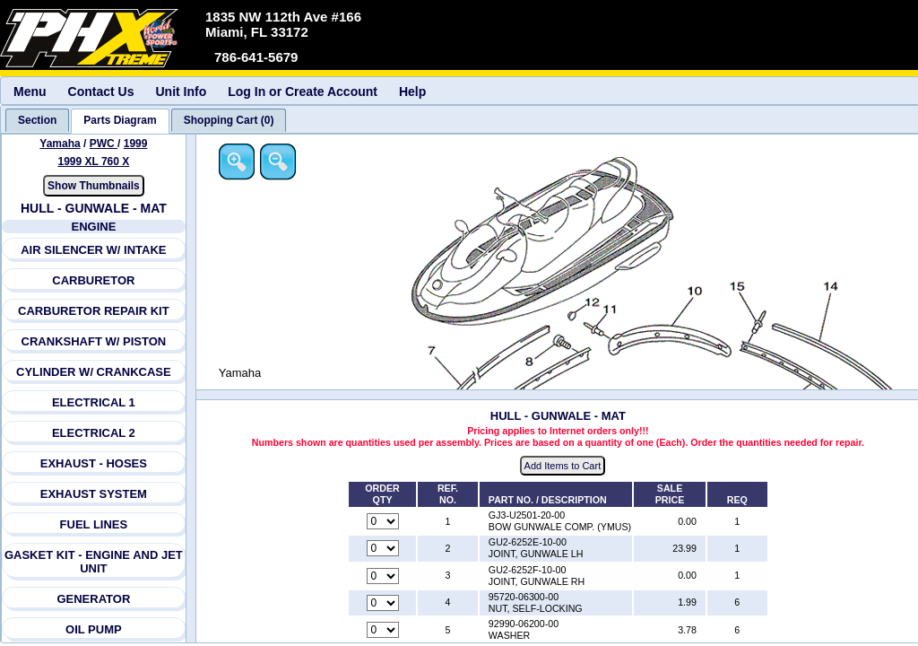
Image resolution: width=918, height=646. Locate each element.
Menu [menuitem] (30, 91)
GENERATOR (93, 599)
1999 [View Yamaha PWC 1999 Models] (136, 143)
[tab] (37, 120)
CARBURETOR (93, 280)
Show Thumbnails (94, 185)
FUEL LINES (94, 524)
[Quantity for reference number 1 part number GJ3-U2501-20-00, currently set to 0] (383, 521)
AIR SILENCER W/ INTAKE (93, 250)
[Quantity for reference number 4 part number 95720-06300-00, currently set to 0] (383, 603)
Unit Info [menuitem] (180, 91)
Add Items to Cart (563, 465)
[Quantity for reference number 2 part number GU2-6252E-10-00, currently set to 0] (383, 548)
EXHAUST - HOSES (93, 463)
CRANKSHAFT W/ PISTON (94, 341)
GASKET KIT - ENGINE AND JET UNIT (93, 561)
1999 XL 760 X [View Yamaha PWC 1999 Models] (93, 161)
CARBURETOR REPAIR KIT (93, 311)
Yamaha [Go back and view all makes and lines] (59, 143)
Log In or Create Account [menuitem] (302, 91)
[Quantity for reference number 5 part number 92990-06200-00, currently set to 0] (383, 630)
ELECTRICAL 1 (93, 402)
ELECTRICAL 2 (93, 433)
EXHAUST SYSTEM (93, 494)
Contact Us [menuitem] (101, 91)
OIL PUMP (93, 629)
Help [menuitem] (412, 91)
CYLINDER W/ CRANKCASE (93, 372)
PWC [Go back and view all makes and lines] (103, 143)
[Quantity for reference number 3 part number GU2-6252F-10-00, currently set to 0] (383, 576)
